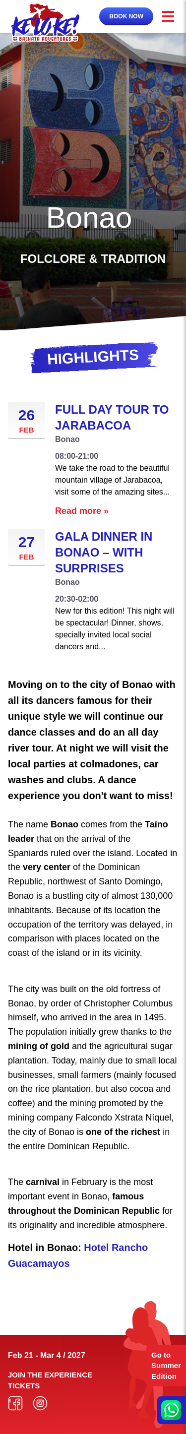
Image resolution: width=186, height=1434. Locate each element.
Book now (126, 16)
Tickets (24, 1385)
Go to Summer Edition (166, 1365)
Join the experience (50, 1375)
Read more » (82, 511)
